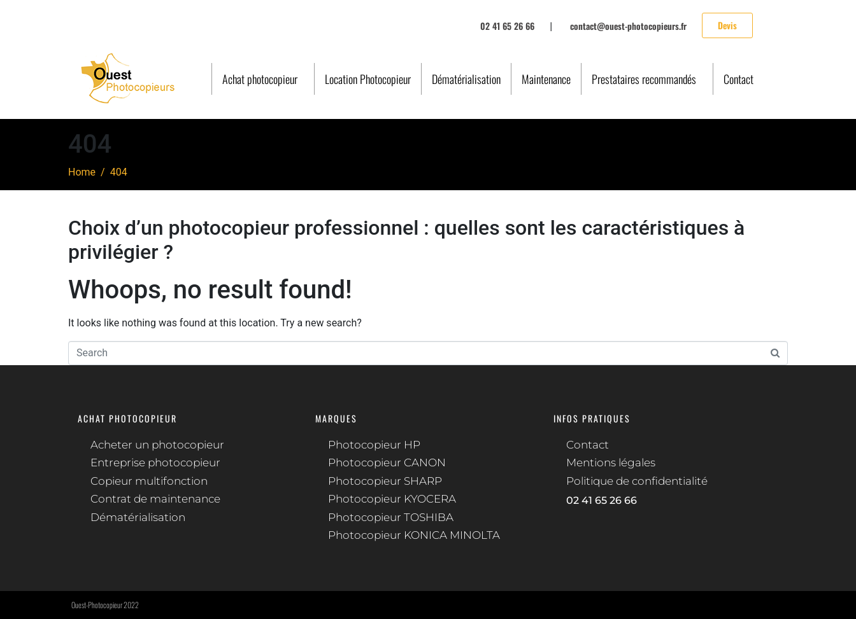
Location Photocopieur (368, 79)
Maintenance (546, 79)
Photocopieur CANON (387, 462)
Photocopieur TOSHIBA (390, 517)
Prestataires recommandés (644, 79)
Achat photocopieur (259, 79)
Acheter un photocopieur (157, 444)
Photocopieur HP (374, 444)
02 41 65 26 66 (601, 500)
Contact (738, 79)
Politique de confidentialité (637, 481)
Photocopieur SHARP (385, 481)
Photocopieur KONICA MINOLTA (414, 535)
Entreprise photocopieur (155, 462)
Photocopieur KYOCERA (392, 498)
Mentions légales (610, 462)
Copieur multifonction (149, 481)
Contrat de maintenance (155, 498)
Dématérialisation (466, 79)
